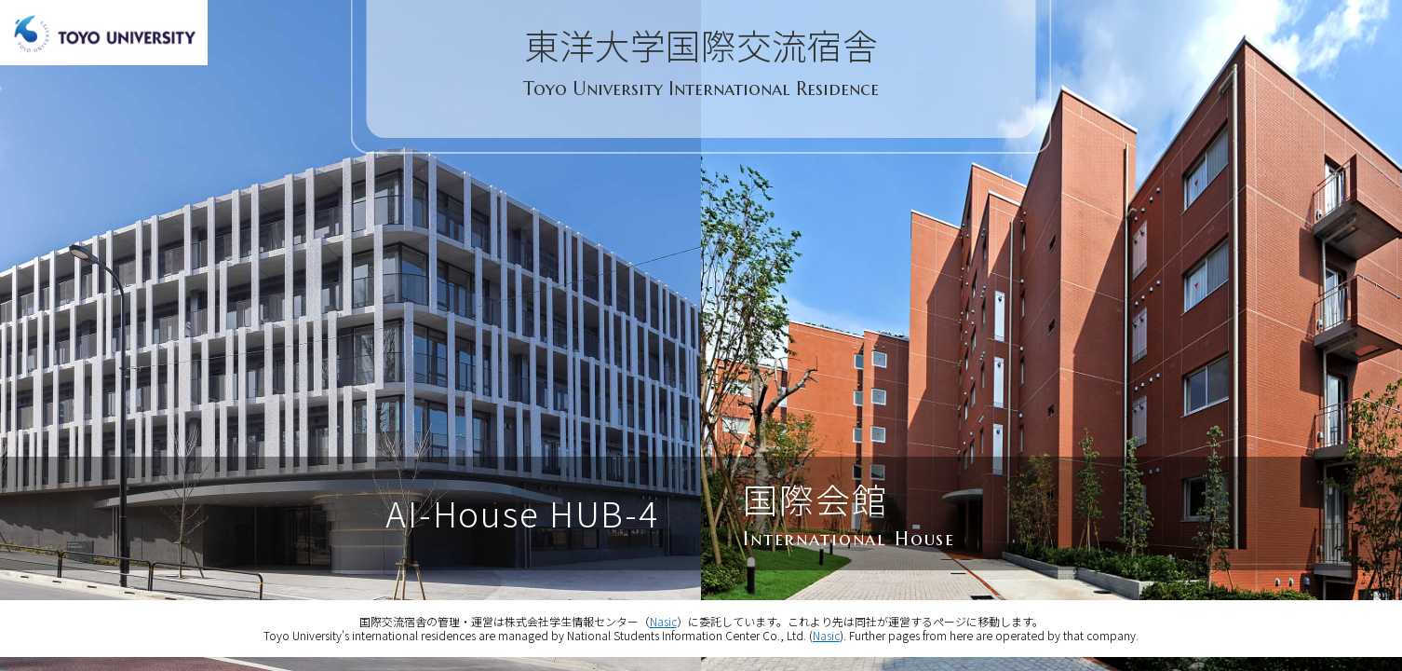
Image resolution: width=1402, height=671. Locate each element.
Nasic (663, 621)
